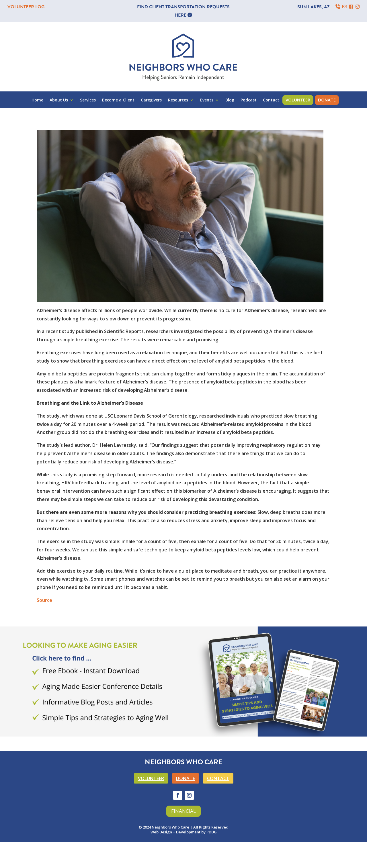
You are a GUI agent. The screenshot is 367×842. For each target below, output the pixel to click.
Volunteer (298, 100)
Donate (327, 100)
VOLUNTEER (151, 778)
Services (88, 100)
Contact (271, 100)
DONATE (185, 778)
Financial (183, 811)
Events (206, 100)
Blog (229, 100)
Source (44, 600)
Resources (178, 100)
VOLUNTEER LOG (25, 6)
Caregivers (151, 100)
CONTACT (218, 778)
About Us (59, 100)
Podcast (249, 100)
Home (37, 100)
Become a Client (118, 100)
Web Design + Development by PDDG (184, 832)
